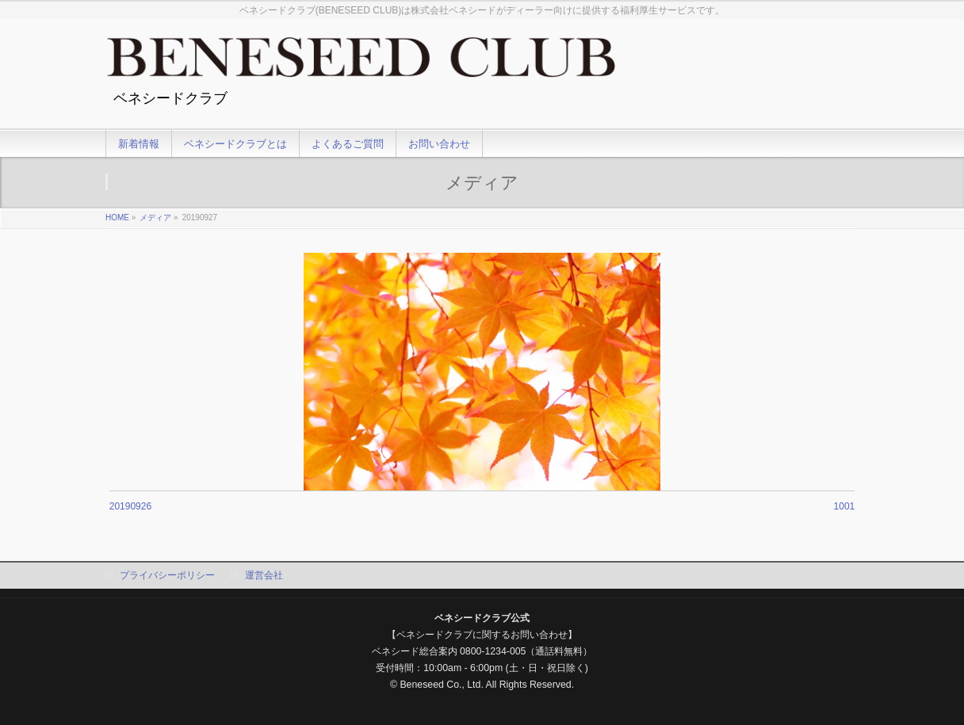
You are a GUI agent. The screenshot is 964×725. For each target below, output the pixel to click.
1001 (844, 506)
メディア (155, 217)
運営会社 (264, 575)
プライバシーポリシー (167, 575)
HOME (117, 217)
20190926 (130, 506)
